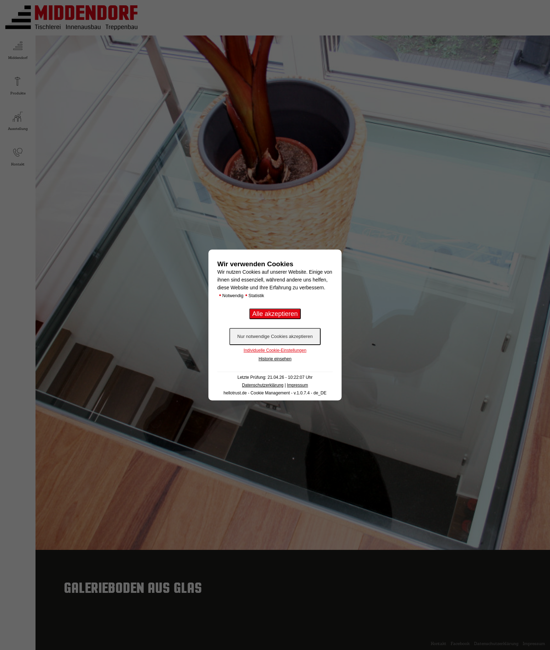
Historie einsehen (275, 358)
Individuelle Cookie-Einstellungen (275, 350)
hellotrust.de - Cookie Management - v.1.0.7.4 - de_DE (275, 392)
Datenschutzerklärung (263, 385)
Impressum (297, 385)
